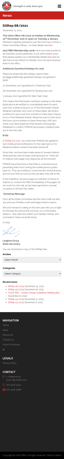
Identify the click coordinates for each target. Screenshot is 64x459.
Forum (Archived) (11, 344)
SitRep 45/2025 (16, 289)
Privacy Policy (9, 363)
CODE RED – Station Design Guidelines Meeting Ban (34, 292)
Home (6, 325)
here (50, 45)
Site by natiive (54, 455)
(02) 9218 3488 (13, 389)
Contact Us (8, 339)
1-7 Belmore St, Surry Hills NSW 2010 (16, 378)
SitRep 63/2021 (13, 140)
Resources (8, 335)
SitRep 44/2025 (16, 299)
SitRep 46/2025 (16, 286)
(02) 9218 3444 (13, 384)
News (5, 330)
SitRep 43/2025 (16, 302)
